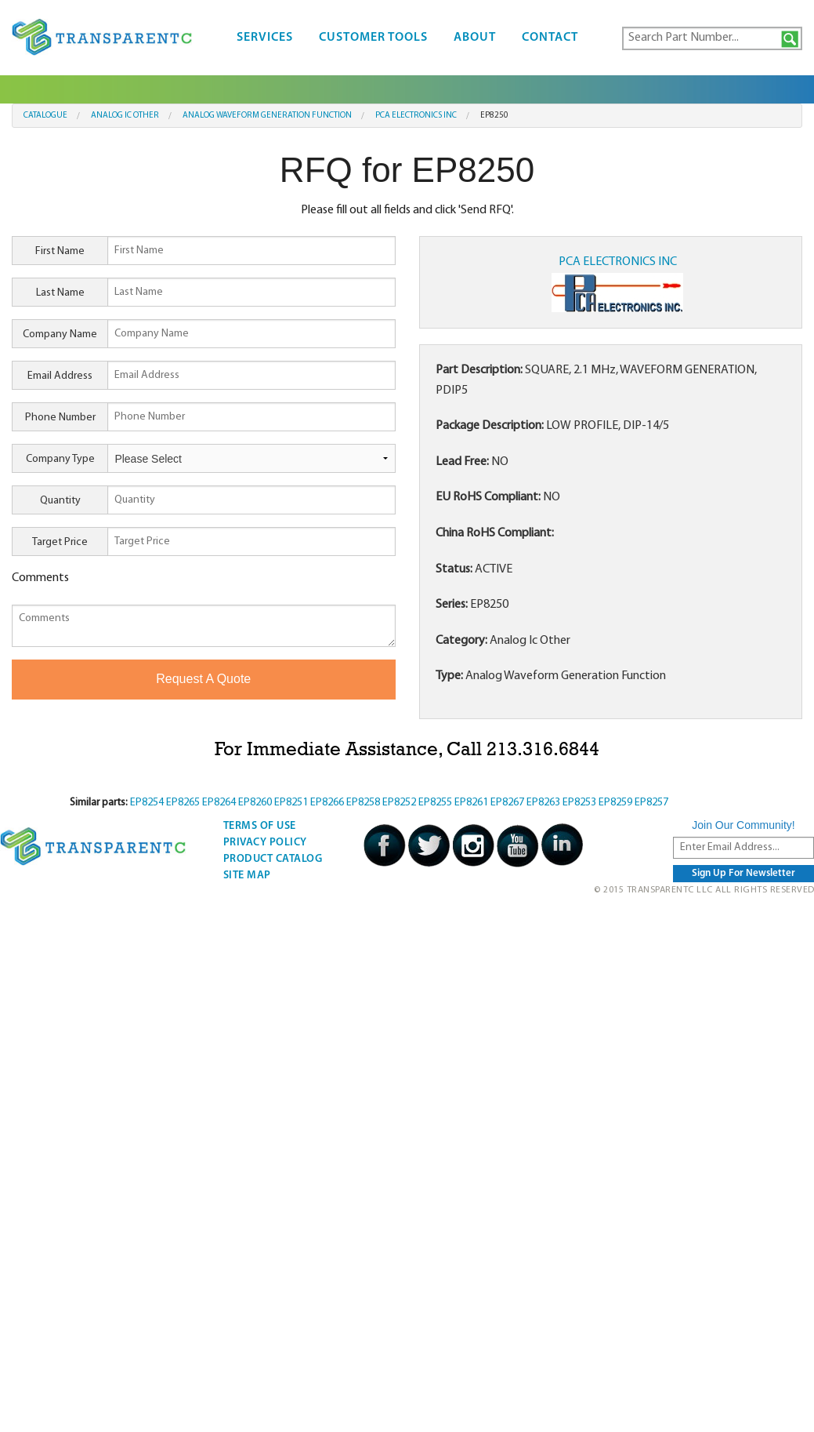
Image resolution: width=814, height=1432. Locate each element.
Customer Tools (373, 37)
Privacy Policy (265, 843)
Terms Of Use (259, 826)
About (475, 37)
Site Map (247, 875)
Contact (550, 37)
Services (265, 37)
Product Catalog (273, 859)
